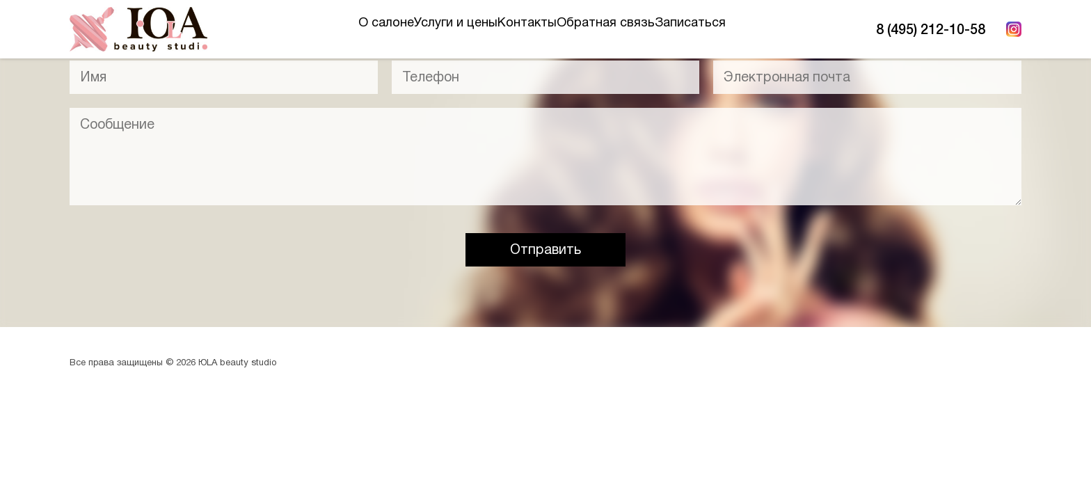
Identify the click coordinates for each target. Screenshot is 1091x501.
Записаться (745, 29)
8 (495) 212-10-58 (930, 29)
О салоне (330, 29)
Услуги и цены (428, 29)
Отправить (545, 249)
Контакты (527, 29)
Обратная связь (633, 29)
